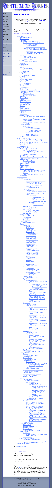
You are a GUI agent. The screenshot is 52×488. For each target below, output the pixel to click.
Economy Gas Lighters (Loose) (34, 402)
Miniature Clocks (27, 59)
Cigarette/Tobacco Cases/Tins (31, 371)
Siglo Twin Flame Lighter (35, 421)
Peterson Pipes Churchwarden (34, 182)
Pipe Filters (26, 218)
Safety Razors (24, 159)
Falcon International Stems (39, 203)
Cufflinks (22, 63)
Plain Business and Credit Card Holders (33, 43)
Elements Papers (30, 362)
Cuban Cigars (26, 225)
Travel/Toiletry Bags (25, 110)
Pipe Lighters (26, 220)
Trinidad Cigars (30, 256)
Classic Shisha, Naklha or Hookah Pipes (36, 441)
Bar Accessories (24, 39)
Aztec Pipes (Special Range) (33, 210)
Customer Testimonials (6, 25)
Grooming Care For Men (23, 138)
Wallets (22, 112)
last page (21, 467)
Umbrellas (23, 111)
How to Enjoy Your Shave (6, 41)
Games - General (27, 68)
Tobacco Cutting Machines (30, 426)
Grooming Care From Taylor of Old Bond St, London (34, 142)
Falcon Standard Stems (38, 205)
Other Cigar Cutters (31, 304)
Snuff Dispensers (27, 437)
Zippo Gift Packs (33, 383)
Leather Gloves (24, 80)
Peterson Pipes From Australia (34, 183)
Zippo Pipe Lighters (37, 395)
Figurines (22, 65)
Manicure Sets (24, 81)
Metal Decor (23, 86)
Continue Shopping (21, 446)
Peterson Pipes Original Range (34, 185)
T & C (4, 47)
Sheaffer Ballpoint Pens (32, 134)
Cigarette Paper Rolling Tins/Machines (33, 370)
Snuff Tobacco (24, 431)
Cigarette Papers (27, 360)
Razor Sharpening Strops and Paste (29, 158)
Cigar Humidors (27, 350)
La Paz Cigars (30, 241)
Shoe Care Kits (24, 146)
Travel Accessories (25, 108)
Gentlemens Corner (37, 478)
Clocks (22, 55)
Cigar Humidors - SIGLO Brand (34, 351)
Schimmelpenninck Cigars (33, 272)
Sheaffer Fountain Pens (32, 135)
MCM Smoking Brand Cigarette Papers (36, 363)
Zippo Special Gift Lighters (36, 398)
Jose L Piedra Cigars (31, 237)
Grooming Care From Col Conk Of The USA (31, 139)
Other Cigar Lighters (31, 332)
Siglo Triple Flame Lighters (36, 347)
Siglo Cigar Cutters (31, 305)
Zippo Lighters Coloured (38, 390)
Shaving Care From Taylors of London (33, 174)
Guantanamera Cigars (32, 233)
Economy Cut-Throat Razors (30, 150)
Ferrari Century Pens (34, 131)
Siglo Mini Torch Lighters (35, 339)
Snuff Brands (26, 433)
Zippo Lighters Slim (34, 396)
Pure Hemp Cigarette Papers (36, 364)
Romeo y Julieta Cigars (32, 254)
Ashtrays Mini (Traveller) (32, 355)
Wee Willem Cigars (31, 274)
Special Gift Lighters (25, 100)
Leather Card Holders (31, 45)
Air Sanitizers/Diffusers (26, 37)
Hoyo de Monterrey (31, 236)
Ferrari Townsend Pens (35, 130)
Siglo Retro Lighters (34, 343)
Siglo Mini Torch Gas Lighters (37, 413)
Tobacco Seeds (27, 425)
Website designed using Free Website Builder (26, 483)
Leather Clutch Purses (26, 79)
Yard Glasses (23, 136)
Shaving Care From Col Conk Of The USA (34, 170)
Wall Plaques (23, 114)
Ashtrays (25, 354)
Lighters (22, 378)
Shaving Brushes (24, 163)
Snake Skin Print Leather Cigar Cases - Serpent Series (37, 295)
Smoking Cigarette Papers (36, 366)
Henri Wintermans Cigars (32, 269)
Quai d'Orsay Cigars (31, 248)
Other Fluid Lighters (31, 399)
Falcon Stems (32, 202)
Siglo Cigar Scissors (34, 329)
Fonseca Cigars (30, 232)
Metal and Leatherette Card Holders (35, 47)
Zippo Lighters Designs (38, 391)
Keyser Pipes (26, 206)
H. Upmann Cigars (31, 234)
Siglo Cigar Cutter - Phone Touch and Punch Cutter (37, 318)
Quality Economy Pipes (32, 212)
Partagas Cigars (30, 244)
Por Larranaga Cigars (31, 245)
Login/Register (6, 44)
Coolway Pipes (30, 190)
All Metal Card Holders (32, 44)
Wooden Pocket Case (35, 301)
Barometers (23, 40)
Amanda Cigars (30, 268)
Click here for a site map (26, 482)
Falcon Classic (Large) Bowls (39, 201)
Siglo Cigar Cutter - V (34, 328)
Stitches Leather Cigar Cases (37, 297)
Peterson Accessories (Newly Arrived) (36, 181)
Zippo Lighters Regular (35, 384)
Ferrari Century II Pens (35, 128)
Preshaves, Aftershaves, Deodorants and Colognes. (33, 157)
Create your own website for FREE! (26, 485)
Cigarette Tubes (27, 372)
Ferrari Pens (29, 127)
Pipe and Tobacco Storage (30, 216)
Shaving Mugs (24, 166)
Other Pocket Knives (28, 94)
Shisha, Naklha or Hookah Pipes (31, 439)
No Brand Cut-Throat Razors (33, 153)
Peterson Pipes (27, 179)
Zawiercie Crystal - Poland (30, 61)
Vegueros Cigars (30, 257)
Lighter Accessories (28, 422)
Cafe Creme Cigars (34, 270)
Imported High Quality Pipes (30, 207)
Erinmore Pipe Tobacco (29, 222)
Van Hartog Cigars (31, 273)
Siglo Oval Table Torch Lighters (37, 340)
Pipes (21, 178)
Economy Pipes (27, 209)
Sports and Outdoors (25, 102)
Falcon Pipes (26, 189)
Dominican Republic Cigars (30, 262)
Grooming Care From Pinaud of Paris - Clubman (33, 140)
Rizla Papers (29, 367)
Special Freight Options (23, 443)
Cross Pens (26, 126)
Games (22, 67)
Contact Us (6, 50)
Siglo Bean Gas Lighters (35, 409)
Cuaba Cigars (29, 229)
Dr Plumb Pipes (27, 186)
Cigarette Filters (27, 356)
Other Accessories (25, 352)
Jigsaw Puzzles (24, 77)
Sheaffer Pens (27, 132)
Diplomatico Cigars (31, 230)
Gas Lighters (26, 400)
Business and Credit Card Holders (29, 41)
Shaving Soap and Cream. (27, 169)
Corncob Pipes (27, 213)
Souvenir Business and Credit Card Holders (34, 48)
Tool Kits (22, 106)
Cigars (22, 224)
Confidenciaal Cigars (31, 258)
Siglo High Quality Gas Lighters (34, 407)
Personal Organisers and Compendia (30, 91)
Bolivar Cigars (30, 226)
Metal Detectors (24, 87)
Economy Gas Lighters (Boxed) (34, 406)
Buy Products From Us (6, 30)
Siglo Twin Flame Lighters (36, 348)
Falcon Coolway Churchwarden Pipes (36, 191)
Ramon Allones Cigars (32, 252)
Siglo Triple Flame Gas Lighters (37, 419)
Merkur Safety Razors (29, 162)
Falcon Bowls (32, 195)
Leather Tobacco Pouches (30, 375)
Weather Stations (24, 115)
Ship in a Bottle (24, 98)
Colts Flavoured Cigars (32, 277)
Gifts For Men (20, 36)
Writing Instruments (25, 124)
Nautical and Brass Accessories (28, 90)
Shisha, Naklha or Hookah (27, 438)
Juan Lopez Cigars (31, 238)
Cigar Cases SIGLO (31, 280)
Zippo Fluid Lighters (31, 382)
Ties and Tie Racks (25, 104)
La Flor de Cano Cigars (32, 240)
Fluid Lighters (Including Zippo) (31, 380)
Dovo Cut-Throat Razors (29, 154)
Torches (22, 107)
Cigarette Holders (27, 358)
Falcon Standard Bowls (38, 199)
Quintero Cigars (30, 249)
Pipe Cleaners (27, 217)
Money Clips (23, 88)
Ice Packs (22, 76)
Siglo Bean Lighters (34, 335)
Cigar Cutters (26, 303)
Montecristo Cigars (31, 242)
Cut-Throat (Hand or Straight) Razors (30, 149)
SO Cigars (29, 260)
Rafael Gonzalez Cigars (32, 250)
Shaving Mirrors (24, 165)
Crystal (22, 60)
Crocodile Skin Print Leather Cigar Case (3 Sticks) (39, 287)
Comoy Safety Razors (29, 161)
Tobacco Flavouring (28, 376)
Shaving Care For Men (23, 147)
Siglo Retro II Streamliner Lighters (38, 342)
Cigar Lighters (27, 331)
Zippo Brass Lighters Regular (39, 386)
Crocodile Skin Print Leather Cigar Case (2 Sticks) (39, 285)
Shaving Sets (23, 167)
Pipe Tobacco (23, 221)
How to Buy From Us (6, 35)
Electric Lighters (27, 379)
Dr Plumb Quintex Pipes (32, 187)
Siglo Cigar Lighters (31, 333)
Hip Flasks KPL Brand (29, 75)
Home (4, 13)
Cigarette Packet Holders (29, 359)
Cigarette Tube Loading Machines (32, 374)
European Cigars (27, 266)
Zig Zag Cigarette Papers (32, 368)
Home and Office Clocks (29, 57)
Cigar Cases (26, 279)
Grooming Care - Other (26, 143)
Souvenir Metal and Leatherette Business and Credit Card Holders (35, 53)
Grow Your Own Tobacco (26, 423)
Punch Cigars (29, 246)
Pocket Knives (24, 92)
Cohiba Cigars (30, 228)
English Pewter (24, 64)
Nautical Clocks (27, 56)
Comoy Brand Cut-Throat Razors (34, 151)
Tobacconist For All (22, 177)
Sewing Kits (23, 96)
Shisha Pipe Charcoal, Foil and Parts (33, 442)
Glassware (23, 72)
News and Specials (5, 20)
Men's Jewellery (24, 84)
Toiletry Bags (23, 175)
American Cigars (27, 276)
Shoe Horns (23, 99)
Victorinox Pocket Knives (29, 95)
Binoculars (26, 103)
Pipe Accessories (24, 214)
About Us (5, 16)
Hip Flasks (23, 73)
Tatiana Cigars (30, 261)
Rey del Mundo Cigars (32, 253)
